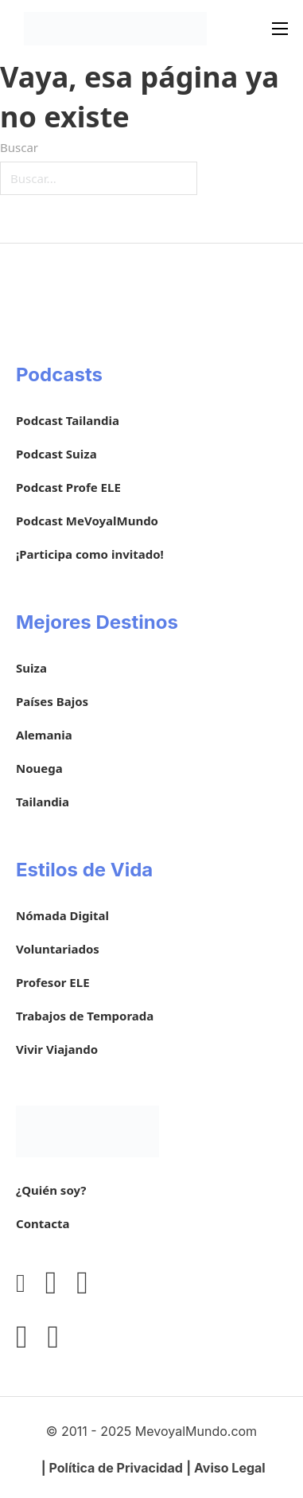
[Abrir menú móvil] (280, 28)
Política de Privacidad (116, 1468)
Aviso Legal (230, 1468)
